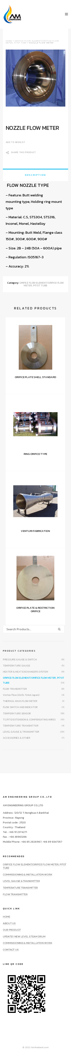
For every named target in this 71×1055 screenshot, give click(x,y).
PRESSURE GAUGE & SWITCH (20, 660)
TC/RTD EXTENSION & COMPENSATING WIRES (29, 720)
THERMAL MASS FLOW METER (20, 701)
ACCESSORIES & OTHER (16, 738)
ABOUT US (9, 923)
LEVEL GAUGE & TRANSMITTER (21, 732)
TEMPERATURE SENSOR (17, 713)
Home (9, 41)
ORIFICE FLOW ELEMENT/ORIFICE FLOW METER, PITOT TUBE (42, 284)
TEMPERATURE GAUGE (16, 666)
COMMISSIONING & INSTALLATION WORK (27, 875)
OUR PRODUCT (12, 930)
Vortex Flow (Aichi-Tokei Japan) (21, 695)
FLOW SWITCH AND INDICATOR (20, 707)
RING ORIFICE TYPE (35, 454)
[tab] (35, 175)
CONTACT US (11, 950)
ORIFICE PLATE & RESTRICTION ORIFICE (35, 609)
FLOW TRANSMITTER (15, 689)
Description (35, 175)
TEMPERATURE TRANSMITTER (20, 726)
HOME (6, 917)
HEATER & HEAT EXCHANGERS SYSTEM (25, 672)
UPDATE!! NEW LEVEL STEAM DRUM (24, 936)
